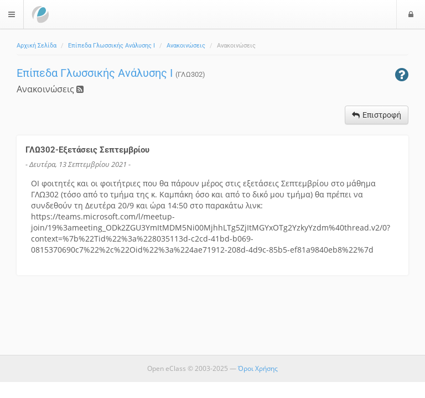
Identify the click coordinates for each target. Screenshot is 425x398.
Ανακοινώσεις (186, 45)
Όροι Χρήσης (258, 368)
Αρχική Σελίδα (36, 45)
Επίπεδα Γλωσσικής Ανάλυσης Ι (111, 45)
